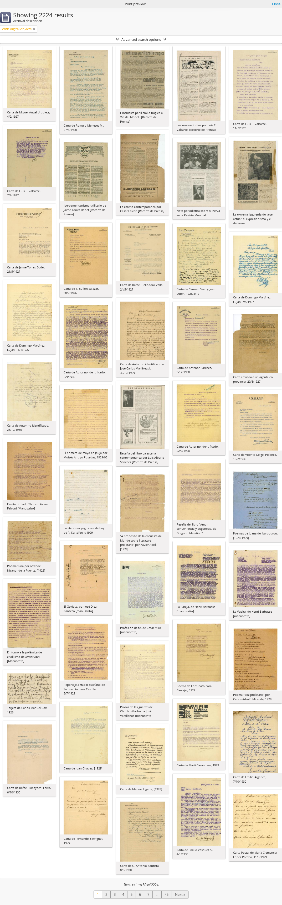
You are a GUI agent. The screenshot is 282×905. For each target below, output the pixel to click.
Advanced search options (141, 39)
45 (166, 894)
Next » (180, 894)
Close (276, 4)
